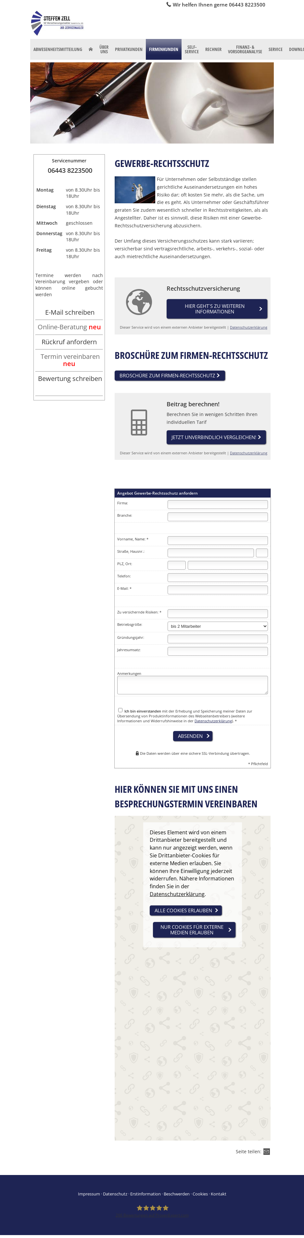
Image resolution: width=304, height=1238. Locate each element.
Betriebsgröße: (129, 625)
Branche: (124, 516)
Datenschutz (115, 1195)
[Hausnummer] (262, 554)
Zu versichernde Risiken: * (139, 612)
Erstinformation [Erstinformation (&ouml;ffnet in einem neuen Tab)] (145, 1195)
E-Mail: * (124, 589)
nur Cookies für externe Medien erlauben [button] (191, 930)
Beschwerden (177, 1195)
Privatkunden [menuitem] (129, 49)
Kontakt (218, 1195)
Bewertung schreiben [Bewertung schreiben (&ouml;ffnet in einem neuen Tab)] (70, 378)
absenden (190, 736)
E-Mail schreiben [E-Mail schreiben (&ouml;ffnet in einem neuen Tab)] (70, 312)
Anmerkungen (129, 674)
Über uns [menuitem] (103, 49)
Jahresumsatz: (129, 650)
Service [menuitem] (276, 49)
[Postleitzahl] (177, 566)
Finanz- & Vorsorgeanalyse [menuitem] (245, 49)
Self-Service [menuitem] (192, 49)
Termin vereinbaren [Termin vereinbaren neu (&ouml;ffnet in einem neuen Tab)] (70, 360)
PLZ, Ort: (124, 564)
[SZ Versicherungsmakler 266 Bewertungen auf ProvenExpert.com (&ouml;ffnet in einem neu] (152, 1212)
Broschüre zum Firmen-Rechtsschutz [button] (167, 376)
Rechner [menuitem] (213, 49)
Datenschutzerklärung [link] (177, 895)
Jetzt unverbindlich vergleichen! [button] (213, 438)
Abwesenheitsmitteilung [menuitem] (57, 49)
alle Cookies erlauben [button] (183, 911)
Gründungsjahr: (130, 638)
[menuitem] (90, 49)
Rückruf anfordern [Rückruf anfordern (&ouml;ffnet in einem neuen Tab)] (69, 341)
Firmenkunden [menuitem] (163, 49)
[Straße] (211, 554)
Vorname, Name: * (132, 539)
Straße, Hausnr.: (131, 552)
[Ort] (228, 566)
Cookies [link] (200, 1195)
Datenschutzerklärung (248, 327)
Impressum (89, 1195)
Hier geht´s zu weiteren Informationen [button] (215, 309)
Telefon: (124, 577)
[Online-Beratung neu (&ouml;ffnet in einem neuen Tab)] (69, 327)
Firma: (122, 503)
